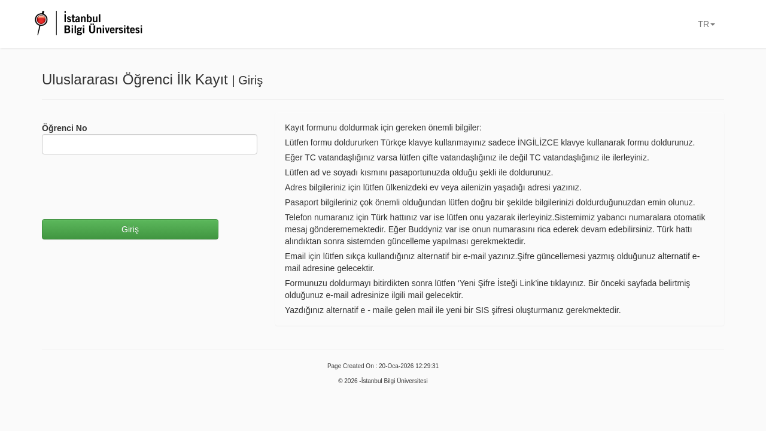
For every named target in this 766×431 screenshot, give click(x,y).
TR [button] (706, 24)
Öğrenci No (64, 128)
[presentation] (133, 186)
